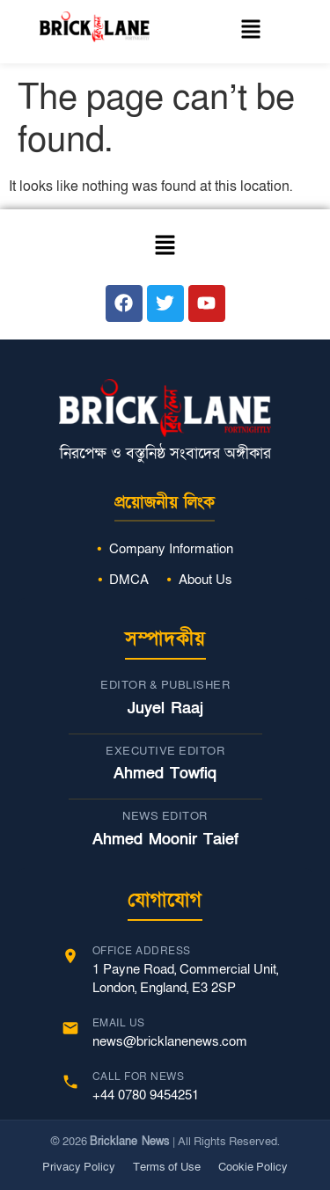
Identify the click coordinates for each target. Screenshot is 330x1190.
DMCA (129, 579)
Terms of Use (167, 1167)
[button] (250, 31)
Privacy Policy (78, 1167)
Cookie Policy (253, 1167)
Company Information (171, 549)
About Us (205, 579)
